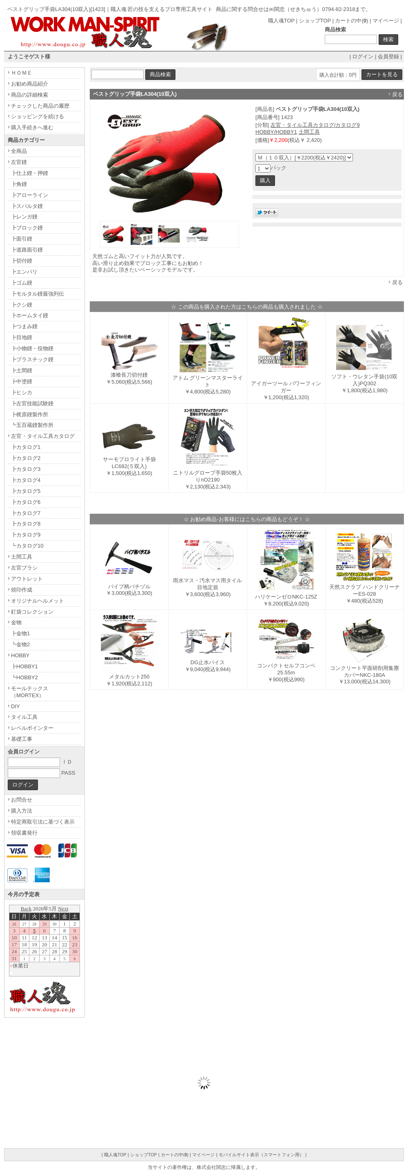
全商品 (19, 151)
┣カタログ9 (25, 535)
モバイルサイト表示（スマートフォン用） (261, 1154)
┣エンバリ (24, 272)
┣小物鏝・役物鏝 (32, 348)
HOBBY (20, 655)
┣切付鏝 (21, 261)
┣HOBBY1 (24, 666)
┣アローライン (29, 195)
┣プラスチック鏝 (32, 359)
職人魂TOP (281, 21)
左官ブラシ (24, 568)
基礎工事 (21, 739)
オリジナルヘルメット (37, 601)
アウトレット (27, 579)
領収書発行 (24, 833)
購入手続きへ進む (32, 127)
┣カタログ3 (25, 469)
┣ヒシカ (21, 392)
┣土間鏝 (21, 370)
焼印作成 (21, 590)
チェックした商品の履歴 (40, 106)
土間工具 (309, 132)
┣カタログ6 (25, 502)
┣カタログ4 (25, 480)
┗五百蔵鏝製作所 (32, 425)
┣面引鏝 (21, 239)
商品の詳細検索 (29, 95)
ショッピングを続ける (37, 116)
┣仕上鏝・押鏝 (29, 173)
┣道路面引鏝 (27, 250)
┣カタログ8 (25, 524)
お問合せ (21, 800)
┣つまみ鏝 (24, 326)
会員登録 (388, 56)
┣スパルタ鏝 (27, 206)
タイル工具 (24, 717)
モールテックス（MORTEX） (29, 691)
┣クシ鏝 (21, 305)
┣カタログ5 (25, 491)
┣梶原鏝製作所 (29, 414)
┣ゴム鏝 (21, 283)
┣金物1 (20, 633)
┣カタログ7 (25, 513)
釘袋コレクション (32, 612)
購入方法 (21, 811)
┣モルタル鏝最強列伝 (37, 294)
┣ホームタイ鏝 (29, 315)
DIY (15, 706)
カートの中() (351, 21)
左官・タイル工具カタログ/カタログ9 (315, 125)
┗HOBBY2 (24, 677)
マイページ (386, 21)
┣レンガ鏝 (24, 217)
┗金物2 (20, 644)
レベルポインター (32, 728)
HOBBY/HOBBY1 (276, 132)
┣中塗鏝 (21, 381)
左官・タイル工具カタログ (43, 436)
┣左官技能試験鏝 (32, 403)
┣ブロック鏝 (27, 228)
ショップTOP (315, 21)
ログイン (362, 56)
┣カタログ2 (25, 458)
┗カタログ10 (27, 546)
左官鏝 (19, 162)
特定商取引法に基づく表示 (43, 822)
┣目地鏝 (21, 337)
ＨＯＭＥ (21, 73)
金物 (16, 622)
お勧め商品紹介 (29, 84)
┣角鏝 (19, 184)
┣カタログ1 (25, 447)
